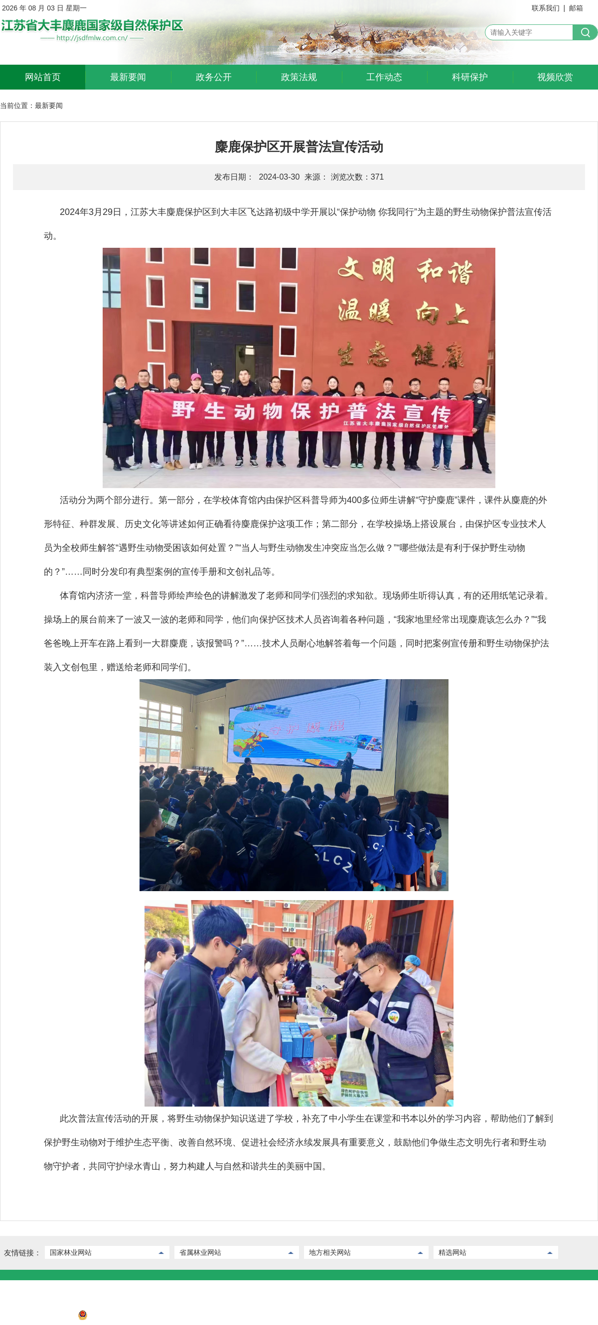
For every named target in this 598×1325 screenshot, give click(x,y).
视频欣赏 (555, 77)
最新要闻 (128, 77)
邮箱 (576, 8)
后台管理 (51, 1288)
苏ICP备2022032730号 (35, 1318)
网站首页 (43, 77)
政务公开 (214, 77)
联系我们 (546, 8)
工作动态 (384, 77)
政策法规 (299, 77)
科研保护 (470, 77)
